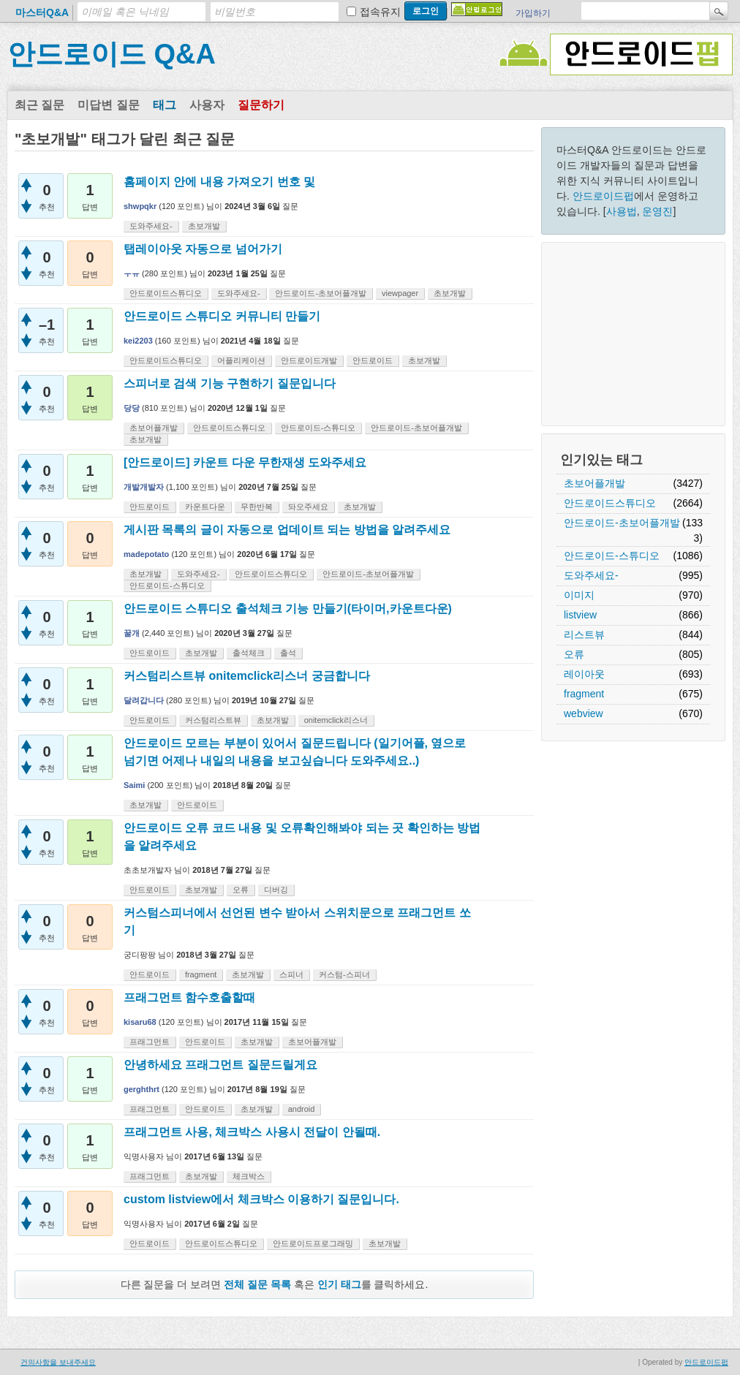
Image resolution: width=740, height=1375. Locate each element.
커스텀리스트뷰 (213, 720)
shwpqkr (140, 206)
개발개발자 (144, 486)
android (301, 1109)
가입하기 (533, 13)
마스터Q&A (42, 12)
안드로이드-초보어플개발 (622, 523)
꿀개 (132, 633)
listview (580, 615)
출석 (288, 652)
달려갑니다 (144, 700)
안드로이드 (372, 360)
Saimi (134, 785)
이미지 (579, 595)
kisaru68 (140, 1022)
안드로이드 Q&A (111, 54)
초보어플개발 (594, 483)
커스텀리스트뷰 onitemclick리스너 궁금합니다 (247, 676)
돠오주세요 (308, 506)
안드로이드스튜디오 (610, 503)
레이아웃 (584, 674)
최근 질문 (39, 105)
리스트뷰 (584, 634)
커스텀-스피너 (344, 974)
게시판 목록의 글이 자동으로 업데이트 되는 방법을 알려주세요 (287, 529)
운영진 (657, 211)
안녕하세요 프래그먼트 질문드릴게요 (220, 1064)
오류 (574, 654)
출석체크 (249, 652)
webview (583, 713)
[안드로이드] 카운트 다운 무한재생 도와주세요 (245, 462)
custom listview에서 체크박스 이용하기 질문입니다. (261, 1199)
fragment (584, 694)
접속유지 (380, 12)
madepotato (146, 554)
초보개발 (204, 225)
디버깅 (276, 889)
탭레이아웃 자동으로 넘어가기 (203, 249)
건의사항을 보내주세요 (58, 1362)
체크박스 (249, 1176)
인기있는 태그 (601, 459)
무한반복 (257, 506)
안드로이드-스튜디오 (612, 555)
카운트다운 (205, 506)
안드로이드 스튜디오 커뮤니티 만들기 (222, 316)
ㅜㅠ (132, 273)
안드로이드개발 (309, 360)
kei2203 (138, 340)
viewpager (400, 293)
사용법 (621, 211)
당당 (132, 408)
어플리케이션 (241, 360)
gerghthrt (141, 1089)
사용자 (206, 105)
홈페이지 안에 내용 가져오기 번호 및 (219, 181)
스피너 (291, 974)
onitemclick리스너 (336, 720)
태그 (164, 105)
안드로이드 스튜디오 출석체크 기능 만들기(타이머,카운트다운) (288, 608)
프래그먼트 (149, 1041)
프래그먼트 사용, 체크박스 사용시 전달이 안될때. (252, 1132)
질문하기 (261, 105)
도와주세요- (591, 575)
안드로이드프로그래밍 (313, 1243)
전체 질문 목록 (257, 1284)
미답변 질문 (108, 105)
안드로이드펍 (603, 196)
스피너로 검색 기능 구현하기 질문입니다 (230, 383)
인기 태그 (339, 1284)
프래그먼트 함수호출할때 (189, 997)
